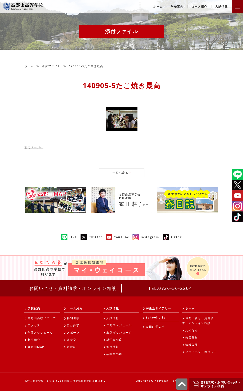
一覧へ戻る (120, 173)
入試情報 (221, 6)
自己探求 (73, 325)
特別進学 (73, 318)
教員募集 (191, 337)
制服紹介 (34, 340)
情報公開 (191, 345)
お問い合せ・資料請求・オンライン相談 (72, 288)
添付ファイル (51, 66)
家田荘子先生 (155, 327)
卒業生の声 (114, 354)
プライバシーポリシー (201, 352)
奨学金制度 (114, 340)
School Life (156, 317)
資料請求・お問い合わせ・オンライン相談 (216, 384)
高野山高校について (42, 318)
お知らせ (191, 330)
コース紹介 (199, 6)
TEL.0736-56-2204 (170, 288)
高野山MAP (36, 347)
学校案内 (177, 6)
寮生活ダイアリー (158, 308)
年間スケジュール (40, 332)
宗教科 (71, 347)
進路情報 (112, 347)
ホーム (158, 6)
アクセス (34, 325)
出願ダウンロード (119, 332)
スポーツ (73, 332)
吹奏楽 (71, 340)
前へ (33, 147)
